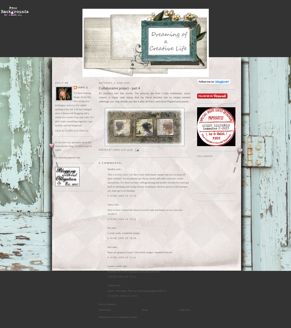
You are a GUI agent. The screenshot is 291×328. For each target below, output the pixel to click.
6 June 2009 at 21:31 (122, 257)
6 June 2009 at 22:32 (122, 276)
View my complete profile (72, 131)
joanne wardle (115, 266)
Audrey (111, 285)
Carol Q (83, 87)
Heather (112, 169)
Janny (111, 204)
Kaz (110, 247)
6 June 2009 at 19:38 (122, 238)
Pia (109, 227)
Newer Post (105, 309)
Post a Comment (107, 304)
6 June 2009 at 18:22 (122, 219)
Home (145, 309)
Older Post (184, 309)
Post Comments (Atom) (125, 317)
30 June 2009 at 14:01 (123, 295)
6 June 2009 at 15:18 (122, 195)
